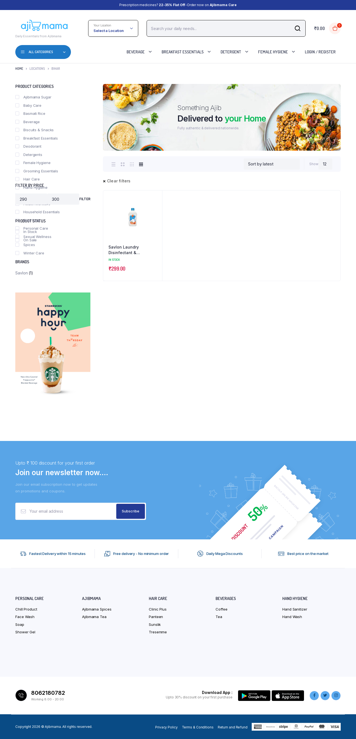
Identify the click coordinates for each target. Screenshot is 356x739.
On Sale (26, 240)
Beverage (136, 51)
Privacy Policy (166, 727)
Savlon (21, 273)
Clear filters (119, 180)
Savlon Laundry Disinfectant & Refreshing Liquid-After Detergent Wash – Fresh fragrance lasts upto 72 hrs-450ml (131, 250)
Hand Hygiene (31, 187)
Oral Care (27, 220)
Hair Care (27, 179)
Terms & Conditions (198, 727)
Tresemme (158, 632)
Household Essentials (37, 212)
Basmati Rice (30, 113)
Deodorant (28, 146)
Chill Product (26, 609)
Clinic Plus (158, 609)
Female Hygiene (273, 51)
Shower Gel (25, 632)
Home (19, 68)
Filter (84, 199)
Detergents (28, 154)
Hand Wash (292, 616)
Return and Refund (233, 727)
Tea (219, 616)
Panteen (156, 616)
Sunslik (155, 624)
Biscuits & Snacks (34, 130)
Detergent (231, 51)
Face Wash (24, 616)
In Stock (26, 231)
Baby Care (28, 105)
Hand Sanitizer (294, 609)
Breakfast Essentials (183, 51)
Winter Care (29, 253)
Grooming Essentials (36, 171)
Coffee (221, 609)
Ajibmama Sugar (33, 97)
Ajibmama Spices (97, 609)
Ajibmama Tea (94, 616)
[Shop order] (272, 164)
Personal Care (31, 228)
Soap (19, 624)
